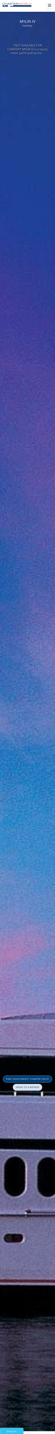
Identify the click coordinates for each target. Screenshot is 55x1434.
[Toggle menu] (49, 5)
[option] (27, 717)
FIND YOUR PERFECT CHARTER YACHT (27, 1078)
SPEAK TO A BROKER (27, 1087)
